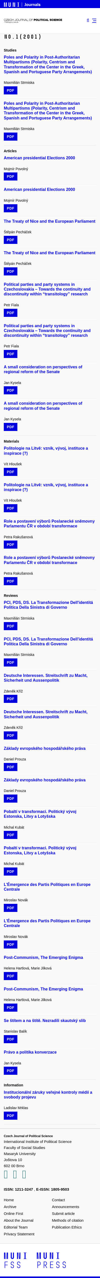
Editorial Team (16, 1227)
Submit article (63, 1213)
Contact (58, 1200)
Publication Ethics (67, 1227)
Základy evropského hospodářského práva (45, 748)
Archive (10, 1207)
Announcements (65, 1207)
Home (9, 1200)
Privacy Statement (19, 1234)
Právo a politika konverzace (30, 1052)
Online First (13, 1213)
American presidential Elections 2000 (39, 158)
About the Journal (19, 1220)
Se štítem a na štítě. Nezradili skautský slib (45, 1020)
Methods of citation (68, 1220)
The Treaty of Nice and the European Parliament (49, 221)
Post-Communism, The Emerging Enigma (43, 957)
